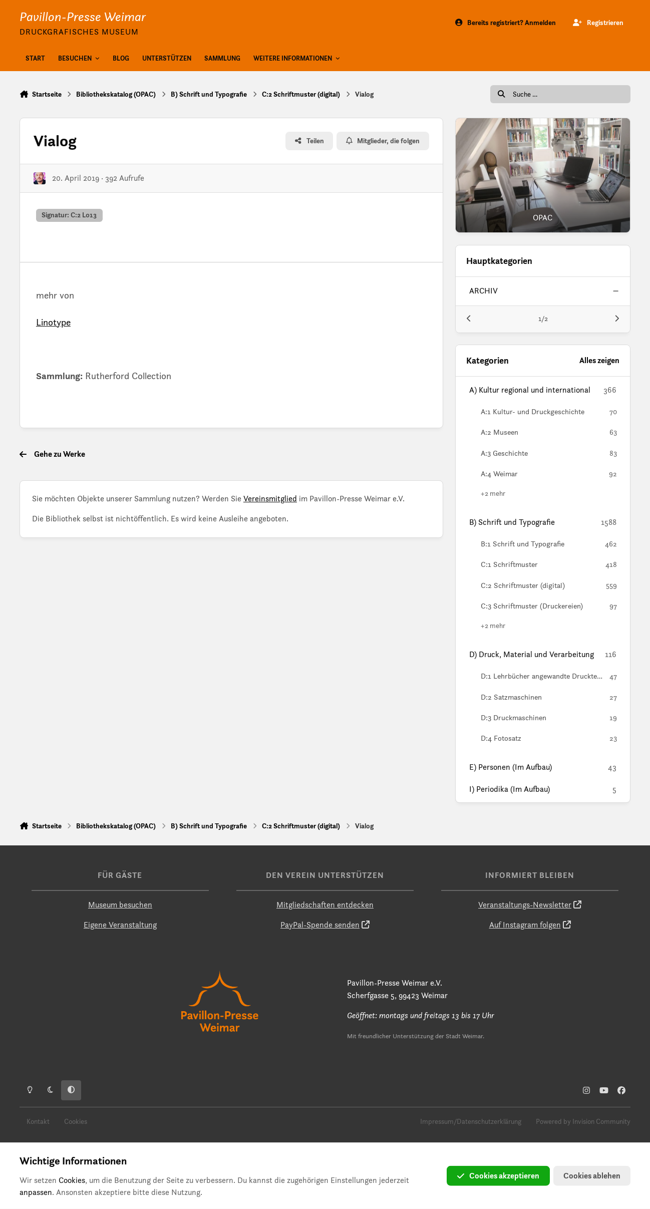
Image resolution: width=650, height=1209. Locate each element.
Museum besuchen (120, 905)
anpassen (36, 1192)
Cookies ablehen (591, 1175)
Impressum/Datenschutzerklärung (470, 1121)
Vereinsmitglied (270, 498)
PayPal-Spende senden (320, 925)
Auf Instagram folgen (525, 925)
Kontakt (38, 1121)
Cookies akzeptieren (498, 1175)
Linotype (53, 322)
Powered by (583, 1121)
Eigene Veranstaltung (120, 925)
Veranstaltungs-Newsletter (524, 905)
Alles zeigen (599, 360)
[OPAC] (543, 175)
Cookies (75, 1121)
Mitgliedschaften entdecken (325, 905)
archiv (483, 290)
